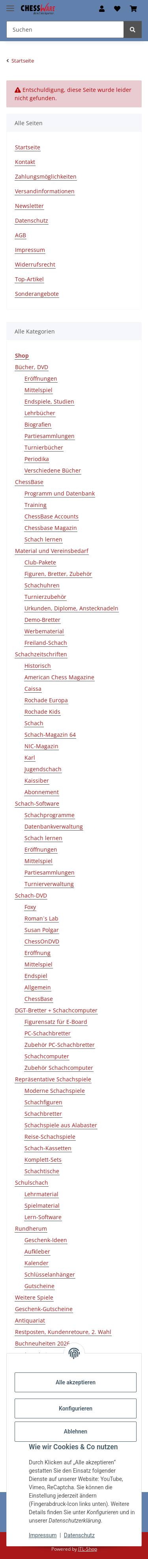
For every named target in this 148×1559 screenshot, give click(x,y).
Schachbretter (43, 1113)
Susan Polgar (41, 930)
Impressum (42, 1535)
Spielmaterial (42, 1205)
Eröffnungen (40, 378)
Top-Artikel (29, 279)
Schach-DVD (31, 895)
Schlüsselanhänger (49, 1274)
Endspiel (35, 976)
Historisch (37, 665)
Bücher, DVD (31, 367)
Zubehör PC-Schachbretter (59, 1044)
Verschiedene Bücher (52, 470)
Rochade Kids (42, 711)
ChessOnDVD (41, 941)
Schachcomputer (46, 1056)
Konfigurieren (75, 1408)
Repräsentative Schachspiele (53, 1079)
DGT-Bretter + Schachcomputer (56, 1010)
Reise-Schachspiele (49, 1136)
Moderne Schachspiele (54, 1090)
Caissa (32, 688)
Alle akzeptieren (76, 1382)
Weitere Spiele (34, 1297)
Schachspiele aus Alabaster (60, 1125)
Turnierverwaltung (49, 884)
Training (35, 505)
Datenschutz (79, 1535)
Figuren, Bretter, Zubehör (58, 573)
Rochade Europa (46, 700)
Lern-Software (43, 1217)
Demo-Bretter (42, 619)
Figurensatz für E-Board (55, 1021)
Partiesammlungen (49, 436)
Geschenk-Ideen (45, 1240)
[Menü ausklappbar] (10, 5)
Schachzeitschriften (41, 654)
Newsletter (29, 206)
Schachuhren (42, 585)
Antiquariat (30, 1320)
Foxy (30, 907)
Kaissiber (36, 780)
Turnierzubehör (45, 596)
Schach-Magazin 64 (50, 734)
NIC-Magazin (41, 746)
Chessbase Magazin (50, 528)
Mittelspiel (38, 390)
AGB (20, 235)
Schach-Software (37, 803)
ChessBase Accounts (51, 516)
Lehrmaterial (41, 1194)
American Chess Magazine (59, 677)
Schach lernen (43, 539)
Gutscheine (39, 1286)
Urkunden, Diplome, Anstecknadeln (71, 608)
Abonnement (41, 792)
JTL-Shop (87, 1549)
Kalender (36, 1263)
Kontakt (25, 162)
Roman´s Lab (41, 918)
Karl (29, 757)
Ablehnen (75, 1431)
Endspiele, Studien (49, 401)
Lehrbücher (39, 413)
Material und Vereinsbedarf (51, 551)
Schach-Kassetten (47, 1148)
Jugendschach (43, 769)
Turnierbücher (43, 447)
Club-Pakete (40, 562)
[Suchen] (133, 29)
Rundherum (31, 1228)
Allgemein (37, 987)
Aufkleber (37, 1251)
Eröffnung (37, 953)
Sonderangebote (37, 293)
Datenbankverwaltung (53, 826)
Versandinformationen (45, 191)
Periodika (36, 459)
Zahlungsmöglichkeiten (46, 176)
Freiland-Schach (45, 642)
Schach (33, 723)
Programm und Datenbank (59, 493)
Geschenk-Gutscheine (44, 1309)
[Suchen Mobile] (65, 29)
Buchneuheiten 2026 (42, 1343)
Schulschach (31, 1182)
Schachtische (41, 1171)
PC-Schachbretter (47, 1033)
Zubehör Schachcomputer (58, 1067)
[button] (101, 9)
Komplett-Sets (43, 1159)
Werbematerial (44, 631)
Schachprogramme (49, 815)
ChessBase (29, 482)
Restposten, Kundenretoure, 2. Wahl (63, 1332)
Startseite (27, 147)
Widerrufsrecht (35, 264)
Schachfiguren (43, 1102)
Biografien (37, 424)
